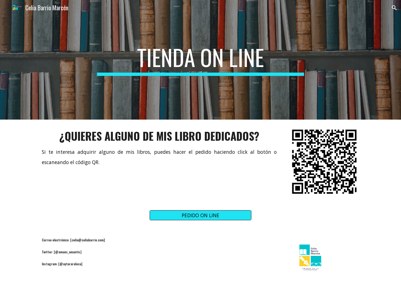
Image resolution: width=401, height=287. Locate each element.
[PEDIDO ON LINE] (200, 215)
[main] (201, 59)
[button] (394, 7)
